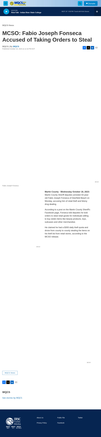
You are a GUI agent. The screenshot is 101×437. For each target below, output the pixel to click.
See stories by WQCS (12, 397)
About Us (40, 418)
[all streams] (97, 11)
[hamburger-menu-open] (5, 3)
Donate (91, 3)
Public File (61, 418)
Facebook (60, 423)
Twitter (80, 418)
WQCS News (8, 25)
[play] (6, 11)
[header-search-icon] (80, 3)
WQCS (16, 46)
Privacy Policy (42, 423)
